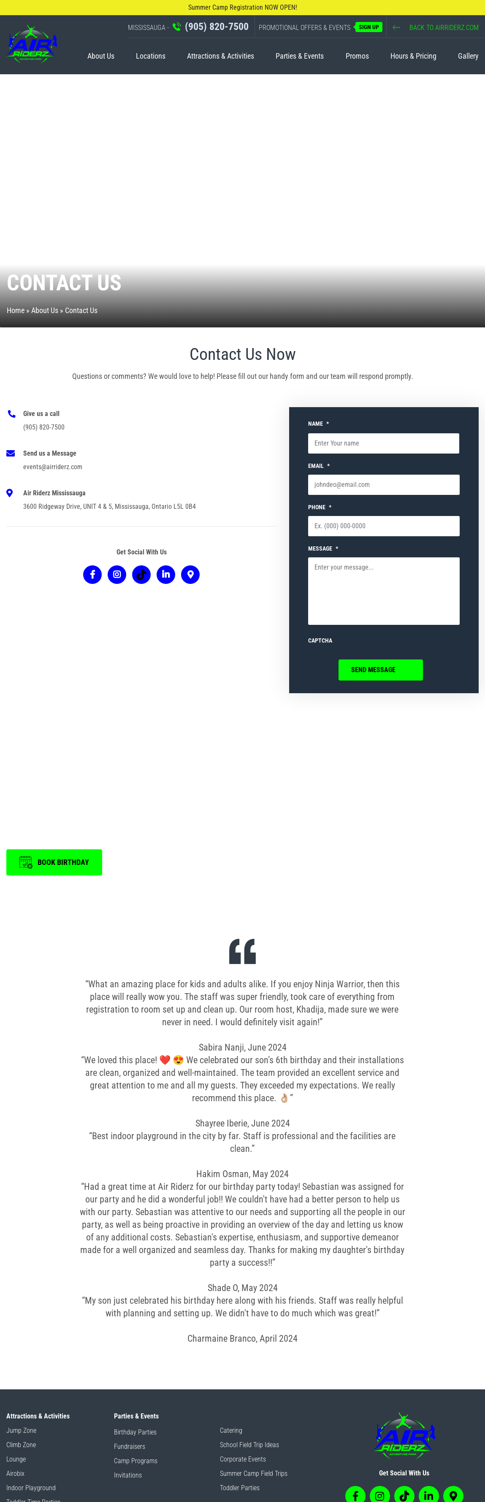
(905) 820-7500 (44, 427)
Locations (150, 55)
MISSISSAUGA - (188, 26)
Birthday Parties (135, 1432)
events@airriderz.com (52, 467)
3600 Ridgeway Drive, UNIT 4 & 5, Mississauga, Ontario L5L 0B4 (109, 506)
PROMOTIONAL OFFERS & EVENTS (320, 27)
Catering (231, 1430)
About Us (100, 55)
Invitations (128, 1475)
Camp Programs (135, 1461)
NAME (318, 423)
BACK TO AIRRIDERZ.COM (436, 28)
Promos (357, 55)
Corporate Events (243, 1459)
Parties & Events (300, 55)
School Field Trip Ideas (249, 1445)
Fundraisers (129, 1447)
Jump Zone (21, 1430)
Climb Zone (21, 1445)
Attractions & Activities (220, 55)
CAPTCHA (320, 640)
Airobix (15, 1474)
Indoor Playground (31, 1488)
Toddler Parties (240, 1488)
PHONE (319, 507)
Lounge (16, 1459)
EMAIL (319, 465)
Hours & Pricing (413, 55)
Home (15, 310)
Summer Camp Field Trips (253, 1474)
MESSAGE (323, 548)
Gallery (468, 55)
